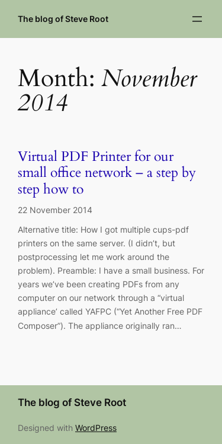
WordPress (96, 428)
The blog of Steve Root (63, 19)
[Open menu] (197, 19)
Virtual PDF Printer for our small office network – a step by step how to (107, 173)
